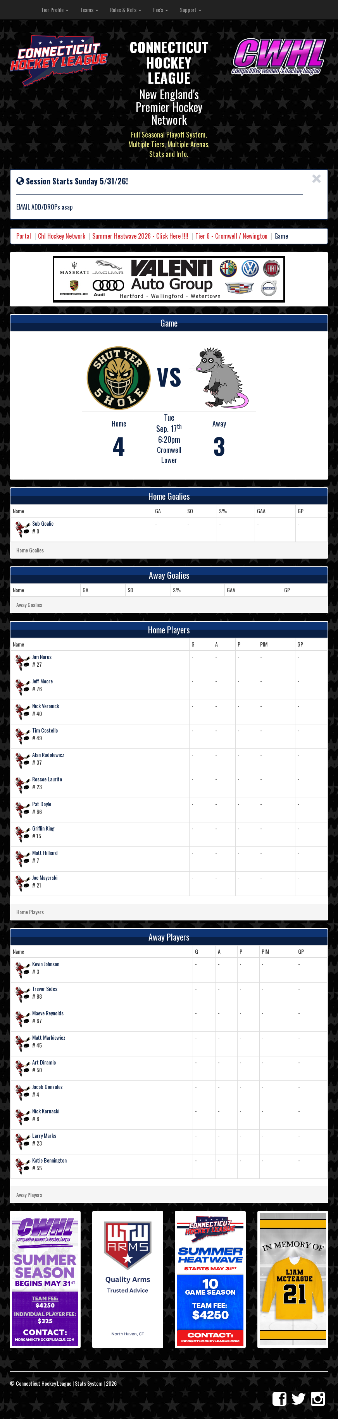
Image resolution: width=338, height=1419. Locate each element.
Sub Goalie (42, 523)
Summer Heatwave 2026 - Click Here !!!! (140, 236)
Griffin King (43, 828)
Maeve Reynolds (48, 1013)
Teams (89, 9)
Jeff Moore (42, 681)
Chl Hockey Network (61, 236)
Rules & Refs (125, 9)
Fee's (160, 9)
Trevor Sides (44, 988)
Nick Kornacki (45, 1111)
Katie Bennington (49, 1160)
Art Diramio (44, 1062)
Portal (23, 236)
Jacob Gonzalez (47, 1086)
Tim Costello (45, 730)
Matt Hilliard (45, 852)
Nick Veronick (45, 706)
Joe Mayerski (44, 877)
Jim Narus (42, 656)
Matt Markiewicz (49, 1037)
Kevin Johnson (45, 964)
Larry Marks (44, 1135)
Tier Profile (55, 9)
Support (191, 9)
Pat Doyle (41, 804)
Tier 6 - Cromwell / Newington (231, 236)
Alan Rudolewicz (48, 754)
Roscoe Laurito (47, 779)
